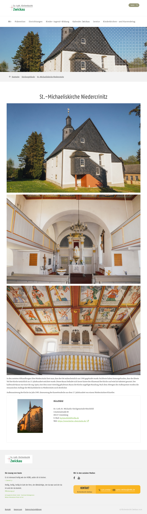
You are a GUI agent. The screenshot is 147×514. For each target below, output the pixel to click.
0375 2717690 (106, 489)
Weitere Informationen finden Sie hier (14, 497)
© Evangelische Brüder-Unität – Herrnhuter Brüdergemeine (19, 495)
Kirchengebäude (28, 77)
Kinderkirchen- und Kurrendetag (119, 21)
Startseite (15, 77)
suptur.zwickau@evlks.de (125, 489)
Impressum (18, 509)
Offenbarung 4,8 (9, 491)
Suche (132, 5)
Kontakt (8, 509)
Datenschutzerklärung (33, 509)
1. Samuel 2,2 (8, 480)
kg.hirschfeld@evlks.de (69, 418)
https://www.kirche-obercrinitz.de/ (72, 421)
